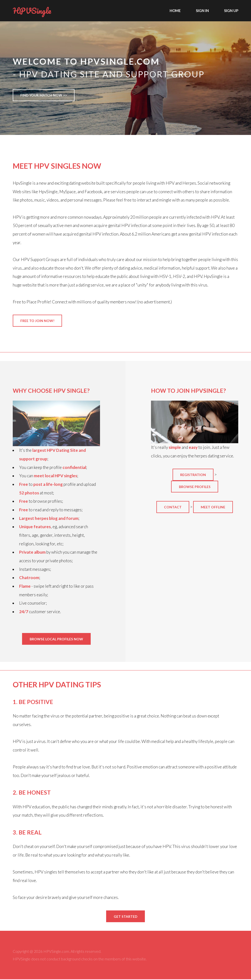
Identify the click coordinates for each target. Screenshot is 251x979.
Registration (193, 475)
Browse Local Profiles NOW (56, 639)
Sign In (202, 10)
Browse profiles (195, 487)
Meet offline (213, 507)
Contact (173, 507)
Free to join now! (37, 321)
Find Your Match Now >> (43, 95)
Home (175, 10)
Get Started (125, 916)
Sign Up (231, 10)
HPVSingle (32, 10)
